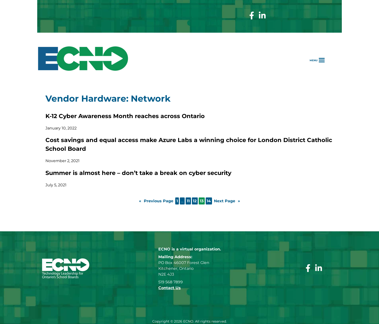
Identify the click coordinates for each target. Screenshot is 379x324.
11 (188, 201)
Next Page (227, 201)
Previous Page (156, 201)
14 (209, 201)
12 (195, 201)
